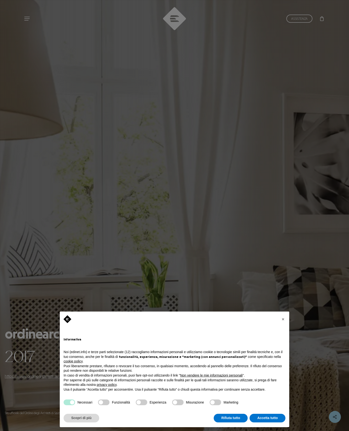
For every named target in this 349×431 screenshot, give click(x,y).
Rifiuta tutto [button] (230, 418)
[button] (283, 319)
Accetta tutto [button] (267, 418)
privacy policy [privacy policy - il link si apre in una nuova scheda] (107, 385)
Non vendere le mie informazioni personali (211, 375)
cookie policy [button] (73, 361)
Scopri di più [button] (81, 418)
